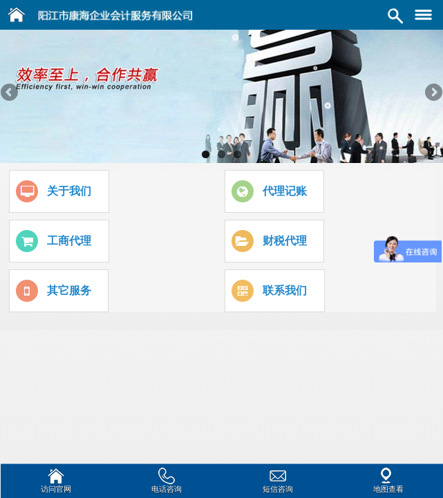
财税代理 (285, 241)
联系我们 (285, 290)
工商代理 (69, 241)
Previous (10, 93)
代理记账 (285, 191)
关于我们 (69, 191)
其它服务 (69, 290)
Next (432, 93)
